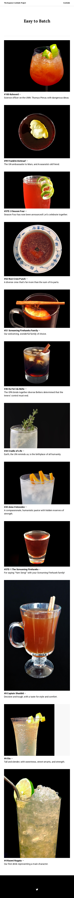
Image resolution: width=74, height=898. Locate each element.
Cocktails (66, 3)
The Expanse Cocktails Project (15, 3)
